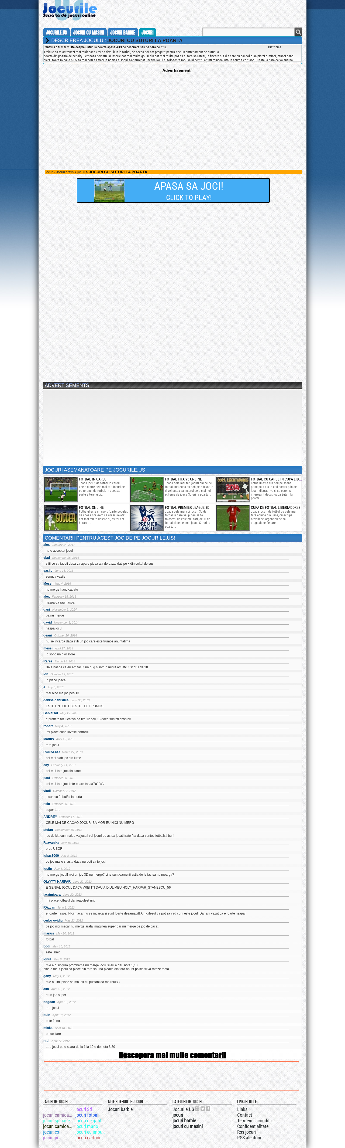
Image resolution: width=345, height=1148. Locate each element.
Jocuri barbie (120, 1109)
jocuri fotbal (86, 1115)
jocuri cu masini (88, 32)
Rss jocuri (246, 1132)
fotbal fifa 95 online (183, 479)
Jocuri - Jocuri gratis (59, 172)
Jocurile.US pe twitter (203, 1108)
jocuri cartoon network (91, 1137)
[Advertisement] (172, 110)
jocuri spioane (56, 1120)
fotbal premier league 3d (187, 507)
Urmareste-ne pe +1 (197, 1108)
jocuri (147, 32)
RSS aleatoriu (250, 1137)
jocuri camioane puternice (59, 1115)
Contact (244, 1115)
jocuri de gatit (88, 1120)
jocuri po (51, 1137)
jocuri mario (86, 1126)
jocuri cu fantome (59, 1109)
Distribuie (274, 47)
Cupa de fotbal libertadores (275, 507)
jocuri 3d (83, 1109)
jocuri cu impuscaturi (91, 1132)
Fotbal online (91, 507)
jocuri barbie (122, 32)
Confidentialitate (252, 1126)
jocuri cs (51, 1132)
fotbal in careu (92, 479)
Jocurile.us (56, 32)
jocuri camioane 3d (59, 1126)
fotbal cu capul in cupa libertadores (283, 479)
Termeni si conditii (254, 1120)
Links (242, 1109)
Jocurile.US (183, 1109)
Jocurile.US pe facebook (208, 1108)
